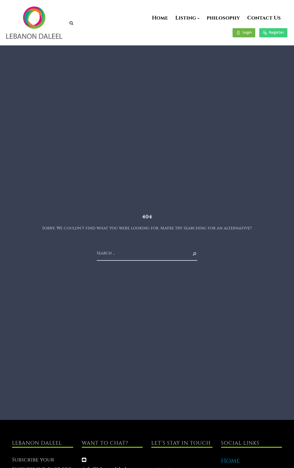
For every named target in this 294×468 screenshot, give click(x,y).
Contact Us (264, 18)
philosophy (223, 18)
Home (160, 18)
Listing (185, 18)
